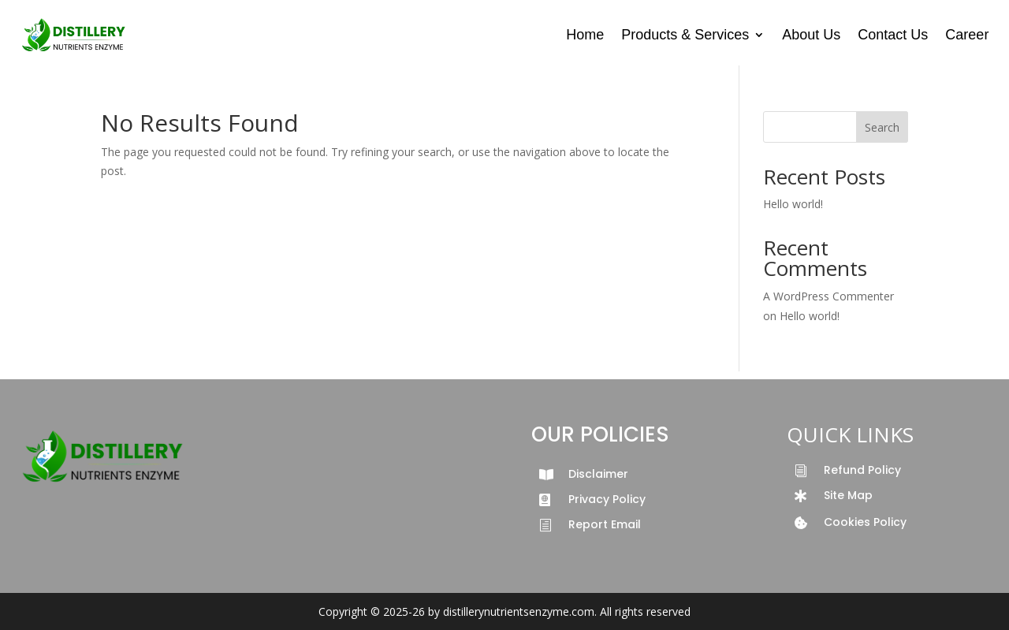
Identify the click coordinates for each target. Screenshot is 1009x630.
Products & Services (685, 35)
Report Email (604, 524)
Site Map (848, 495)
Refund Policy (862, 470)
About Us (811, 35)
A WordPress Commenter (828, 296)
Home (585, 35)
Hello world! (793, 203)
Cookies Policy (865, 522)
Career (967, 35)
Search (882, 127)
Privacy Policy (607, 499)
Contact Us (893, 35)
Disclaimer (598, 474)
